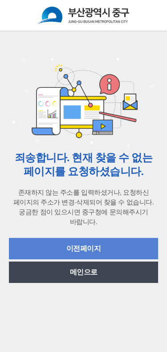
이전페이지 (83, 248)
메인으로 (84, 272)
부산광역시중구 (83, 15)
